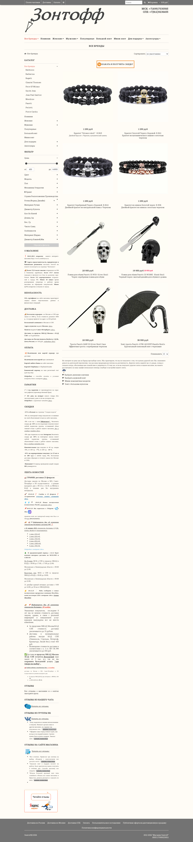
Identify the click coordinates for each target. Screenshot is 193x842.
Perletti (29, 107)
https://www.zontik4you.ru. (40, 258)
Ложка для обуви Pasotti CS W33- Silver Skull (88, 277)
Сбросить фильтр (41, 245)
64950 (55, 169)
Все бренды (31, 38)
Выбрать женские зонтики (77, 378)
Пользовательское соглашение (106, 823)
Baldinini (30, 70)
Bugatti (29, 78)
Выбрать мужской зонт (75, 381)
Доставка (47, 2)
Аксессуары (152, 38)
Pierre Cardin (32, 112)
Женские (58, 38)
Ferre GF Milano (33, 86)
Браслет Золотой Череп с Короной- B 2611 (142, 134)
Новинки (45, 38)
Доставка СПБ (74, 823)
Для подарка (136, 38)
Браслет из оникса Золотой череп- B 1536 (143, 207)
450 (30, 169)
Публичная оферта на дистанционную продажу (144, 823)
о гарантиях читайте (40, 400)
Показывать (156, 357)
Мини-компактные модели (77, 384)
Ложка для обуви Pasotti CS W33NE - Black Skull (142, 277)
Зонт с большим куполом (76, 387)
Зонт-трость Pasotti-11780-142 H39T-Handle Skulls (143, 347)
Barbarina (30, 74)
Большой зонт (104, 38)
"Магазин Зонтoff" (160, 835)
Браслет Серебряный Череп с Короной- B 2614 (87, 207)
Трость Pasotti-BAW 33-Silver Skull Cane (88, 347)
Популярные (87, 38)
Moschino (30, 99)
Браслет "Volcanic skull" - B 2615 (88, 134)
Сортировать (139, 54)
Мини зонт (120, 38)
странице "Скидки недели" (47, 412)
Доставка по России (36, 823)
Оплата (57, 2)
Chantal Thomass (33, 82)
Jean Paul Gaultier (34, 95)
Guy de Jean (31, 91)
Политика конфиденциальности (96, 828)
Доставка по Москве (56, 823)
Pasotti (29, 103)
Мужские (72, 38)
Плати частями (33, 2)
